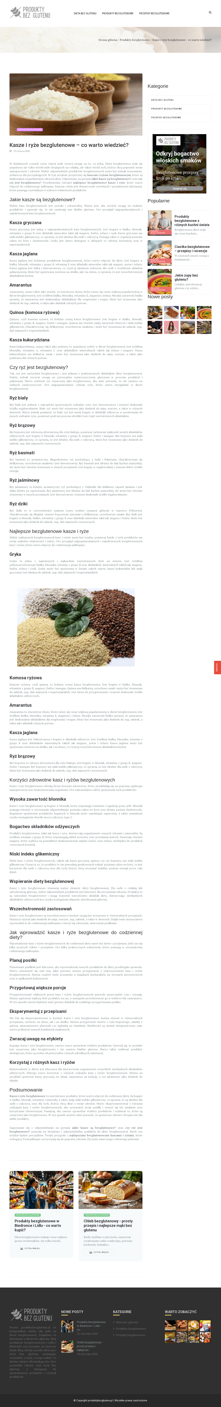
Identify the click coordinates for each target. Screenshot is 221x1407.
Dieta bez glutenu (85, 13)
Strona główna (108, 40)
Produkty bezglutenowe (117, 13)
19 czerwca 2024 (19, 151)
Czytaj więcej (30, 1249)
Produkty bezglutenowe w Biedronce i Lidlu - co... (91, 1325)
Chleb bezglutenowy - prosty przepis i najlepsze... (90, 1346)
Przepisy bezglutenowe (154, 13)
